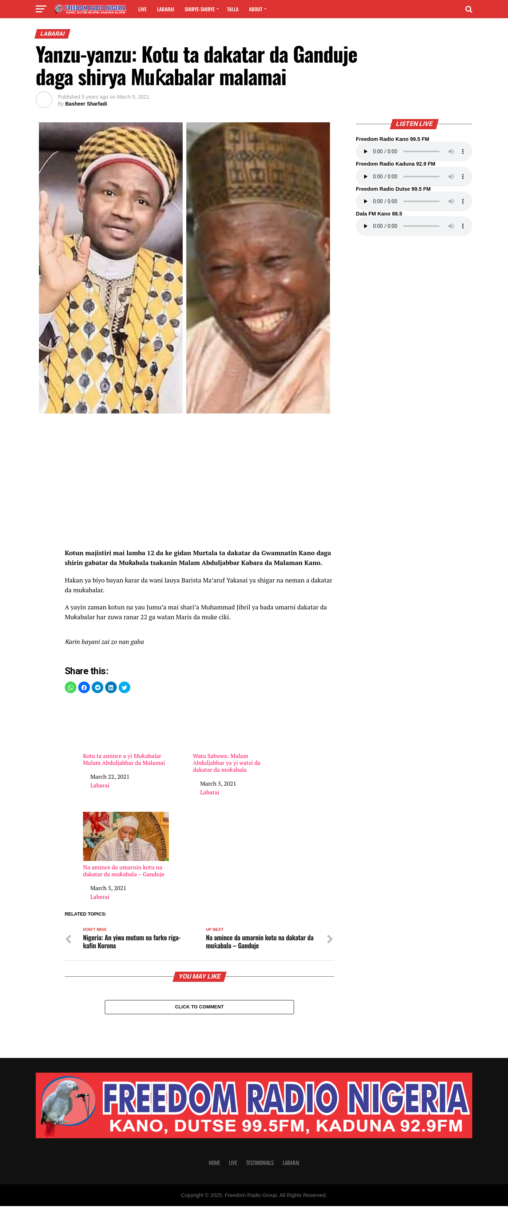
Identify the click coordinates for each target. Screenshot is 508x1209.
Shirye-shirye (199, 9)
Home (214, 1165)
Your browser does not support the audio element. (414, 151)
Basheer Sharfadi (86, 104)
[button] (70, 687)
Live (142, 9)
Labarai (165, 9)
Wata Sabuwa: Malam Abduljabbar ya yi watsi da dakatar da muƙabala (236, 736)
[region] (199, 486)
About (255, 9)
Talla (233, 9)
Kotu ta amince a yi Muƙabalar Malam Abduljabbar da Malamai (126, 733)
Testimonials (260, 1165)
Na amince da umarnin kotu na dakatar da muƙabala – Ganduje (126, 845)
